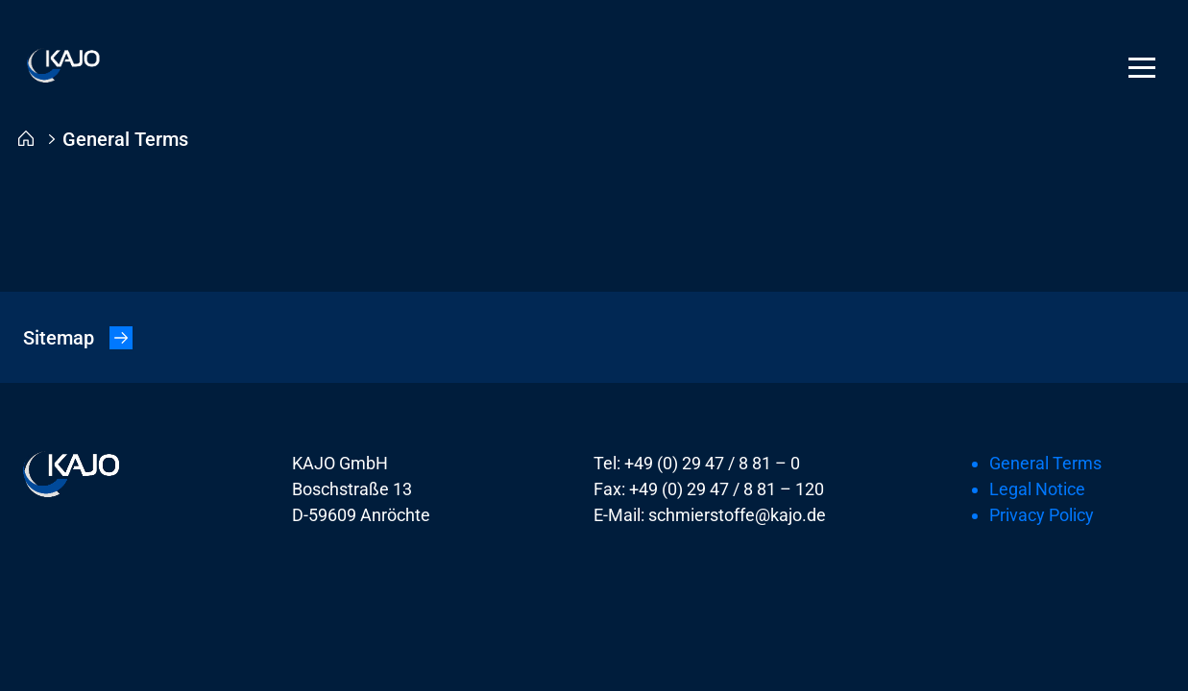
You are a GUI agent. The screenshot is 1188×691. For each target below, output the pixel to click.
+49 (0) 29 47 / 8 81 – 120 (726, 489)
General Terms (1045, 463)
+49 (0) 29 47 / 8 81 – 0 (712, 463)
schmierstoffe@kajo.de (737, 515)
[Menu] (1142, 67)
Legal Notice (1037, 489)
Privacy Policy (1041, 515)
